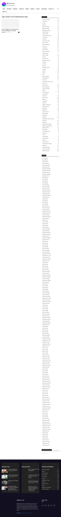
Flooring (44, 65)
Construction (44, 37)
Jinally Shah (3, 32)
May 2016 (44, 372)
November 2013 (45, 425)
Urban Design (45, 136)
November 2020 (45, 276)
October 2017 (45, 342)
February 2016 (45, 377)
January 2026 (45, 167)
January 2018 (45, 337)
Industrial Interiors (46, 88)
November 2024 (45, 191)
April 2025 (44, 183)
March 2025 (44, 184)
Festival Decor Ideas (46, 60)
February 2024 (45, 207)
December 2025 (45, 168)
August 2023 (44, 218)
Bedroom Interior (45, 28)
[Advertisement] (38, 4)
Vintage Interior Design (46, 143)
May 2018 (44, 330)
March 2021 (44, 269)
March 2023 (44, 227)
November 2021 (45, 255)
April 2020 (44, 289)
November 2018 (45, 319)
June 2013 (44, 434)
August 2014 (44, 409)
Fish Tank (44, 63)
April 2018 (44, 331)
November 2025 (45, 170)
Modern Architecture (46, 104)
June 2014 (44, 413)
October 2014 (45, 406)
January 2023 (45, 230)
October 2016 (45, 363)
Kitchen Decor (45, 97)
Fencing (43, 56)
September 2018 (45, 322)
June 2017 (44, 349)
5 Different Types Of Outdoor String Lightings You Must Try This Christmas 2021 (33, 487)
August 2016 (44, 367)
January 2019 (45, 315)
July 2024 (44, 198)
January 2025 (45, 188)
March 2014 (44, 418)
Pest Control (44, 115)
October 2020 (45, 278)
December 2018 (45, 317)
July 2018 (44, 326)
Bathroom (9, 8)
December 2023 (45, 211)
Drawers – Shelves (46, 51)
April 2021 (44, 268)
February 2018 (45, 335)
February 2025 (45, 186)
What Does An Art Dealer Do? (13, 480)
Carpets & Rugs (45, 32)
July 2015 (44, 390)
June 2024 (44, 200)
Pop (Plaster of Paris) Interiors (48, 118)
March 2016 (44, 376)
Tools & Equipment (46, 131)
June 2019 (44, 307)
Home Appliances (45, 76)
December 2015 (45, 381)
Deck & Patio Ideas (46, 40)
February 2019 (45, 314)
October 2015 (45, 384)
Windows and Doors (46, 149)
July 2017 (44, 347)
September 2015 (45, 386)
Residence (44, 122)
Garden (27, 8)
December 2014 (45, 402)
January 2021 (45, 273)
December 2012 (45, 445)
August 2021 (44, 260)
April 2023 (44, 225)
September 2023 (45, 216)
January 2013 (45, 443)
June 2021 (44, 264)
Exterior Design (45, 55)
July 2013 (44, 432)
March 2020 (44, 291)
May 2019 (44, 308)
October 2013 (45, 427)
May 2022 (44, 245)
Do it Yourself (45, 49)
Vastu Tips (44, 140)
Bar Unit (44, 23)
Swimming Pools (45, 127)
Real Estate (44, 120)
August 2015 (44, 388)
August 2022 (44, 239)
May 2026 (44, 159)
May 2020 (44, 287)
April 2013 (44, 438)
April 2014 (44, 416)
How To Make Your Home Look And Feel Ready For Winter (10, 30)
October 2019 (45, 299)
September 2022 (45, 237)
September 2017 (45, 344)
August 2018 (44, 324)
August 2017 (44, 345)
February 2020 (45, 292)
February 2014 (45, 420)
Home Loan (44, 83)
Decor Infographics (46, 44)
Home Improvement (46, 81)
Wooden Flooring (45, 150)
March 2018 (44, 333)
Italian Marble (45, 94)
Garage (43, 71)
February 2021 (45, 271)
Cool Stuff (44, 39)
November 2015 (45, 383)
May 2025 (44, 181)
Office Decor (44, 110)
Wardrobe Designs (46, 147)
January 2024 (45, 209)
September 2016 (45, 365)
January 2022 (45, 252)
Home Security (45, 85)
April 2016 (44, 374)
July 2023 (44, 220)
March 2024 (44, 206)
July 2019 (44, 305)
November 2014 (45, 404)
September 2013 (45, 429)
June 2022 (44, 243)
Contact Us (51, 8)
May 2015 (44, 393)
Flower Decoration (46, 67)
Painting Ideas (45, 113)
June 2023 (44, 221)
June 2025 (44, 179)
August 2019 (44, 303)
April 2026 (44, 161)
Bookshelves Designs (46, 30)
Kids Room (44, 95)
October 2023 (45, 214)
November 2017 (45, 340)
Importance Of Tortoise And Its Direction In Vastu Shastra (33, 475)
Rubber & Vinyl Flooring (47, 125)
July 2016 (44, 369)
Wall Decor (44, 145)
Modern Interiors (45, 106)
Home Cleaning (45, 78)
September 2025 (45, 174)
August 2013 (44, 431)
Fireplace (44, 62)
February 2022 (45, 250)
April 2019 (44, 310)
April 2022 (44, 246)
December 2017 (45, 338)
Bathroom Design (45, 26)
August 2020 (44, 282)
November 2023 (45, 213)
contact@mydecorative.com (26, 511)
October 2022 (45, 236)
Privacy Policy (19, 515)
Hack (43, 74)
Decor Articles (45, 42)
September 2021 (45, 259)
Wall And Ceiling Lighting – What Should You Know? (33, 481)
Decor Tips (44, 46)
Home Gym (44, 79)
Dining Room (44, 48)
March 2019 (44, 312)
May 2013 (44, 436)
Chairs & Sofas (45, 33)
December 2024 (45, 190)
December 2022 (45, 232)
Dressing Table (45, 53)
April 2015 (44, 395)
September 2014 (45, 407)
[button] (58, 9)
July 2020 (44, 283)
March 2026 (44, 163)
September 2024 (45, 195)
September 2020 (45, 280)
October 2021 (45, 257)
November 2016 (45, 361)
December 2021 (45, 253)
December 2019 (45, 296)
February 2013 (45, 441)
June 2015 (44, 392)
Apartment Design (46, 19)
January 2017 (45, 358)
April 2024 (44, 204)
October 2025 (45, 172)
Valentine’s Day (45, 138)
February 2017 (45, 356)
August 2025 (44, 175)
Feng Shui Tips (45, 58)
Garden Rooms (45, 453)
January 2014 (45, 422)
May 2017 (44, 351)
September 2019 (45, 301)
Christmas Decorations (46, 35)
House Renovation (46, 87)
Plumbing (44, 117)
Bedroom (15, 8)
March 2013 (44, 439)
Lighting (44, 99)
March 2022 (44, 248)
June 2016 (44, 370)
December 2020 (45, 275)
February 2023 (45, 229)
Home (3, 8)
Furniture (21, 8)
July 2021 (44, 262)
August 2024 (44, 197)
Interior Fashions (45, 92)
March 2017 (44, 354)
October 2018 (45, 321)
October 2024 (45, 193)
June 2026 (44, 158)
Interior (32, 8)
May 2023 (44, 223)
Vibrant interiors (45, 141)
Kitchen (38, 8)
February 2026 (45, 165)
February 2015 (45, 399)
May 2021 (44, 266)
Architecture (44, 21)
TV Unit (43, 134)
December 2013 (45, 423)
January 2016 (45, 379)
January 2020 (45, 294)
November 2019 (45, 298)
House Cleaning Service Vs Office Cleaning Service (12, 475)
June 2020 (44, 285)
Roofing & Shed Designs (47, 124)
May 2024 (44, 202)
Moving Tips (44, 108)
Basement (44, 25)
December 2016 (45, 360)
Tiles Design (44, 129)
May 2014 (44, 415)
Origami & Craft (45, 111)
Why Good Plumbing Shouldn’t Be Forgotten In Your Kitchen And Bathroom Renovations (13, 487)
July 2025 (44, 177)
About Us (4, 11)
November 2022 (45, 234)
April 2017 (44, 353)
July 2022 (44, 241)
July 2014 (44, 411)
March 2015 (44, 397)
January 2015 (45, 400)
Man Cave (44, 102)
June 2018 (44, 328)
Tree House (44, 133)
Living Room (44, 8)
